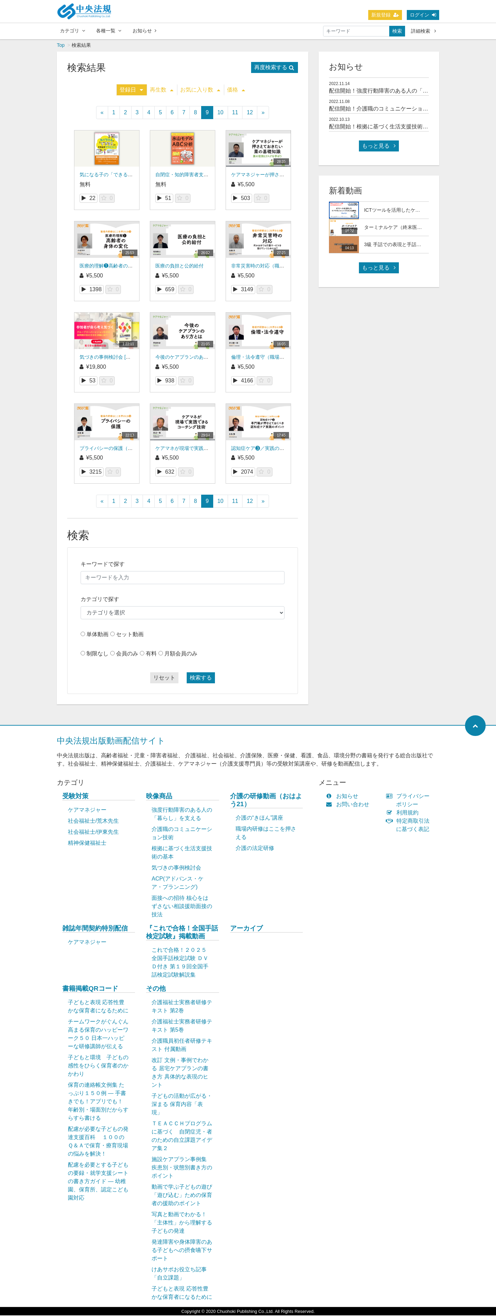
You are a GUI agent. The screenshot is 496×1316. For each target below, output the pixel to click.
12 (250, 113)
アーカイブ (246, 929)
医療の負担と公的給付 (179, 266)
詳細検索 (423, 31)
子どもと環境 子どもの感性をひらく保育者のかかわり (98, 1066)
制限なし (97, 654)
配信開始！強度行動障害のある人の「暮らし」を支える (398, 91)
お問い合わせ (349, 805)
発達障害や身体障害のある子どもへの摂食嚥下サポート (182, 1251)
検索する (201, 678)
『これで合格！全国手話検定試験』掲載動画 (182, 932)
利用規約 (403, 813)
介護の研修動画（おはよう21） (266, 800)
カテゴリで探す (100, 600)
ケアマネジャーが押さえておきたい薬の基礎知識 (284, 175)
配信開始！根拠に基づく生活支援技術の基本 (384, 127)
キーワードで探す (103, 565)
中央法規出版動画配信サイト (111, 741)
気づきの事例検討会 (176, 868)
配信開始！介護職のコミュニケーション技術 (384, 109)
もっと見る (379, 146)
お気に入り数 (200, 90)
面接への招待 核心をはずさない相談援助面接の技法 (182, 907)
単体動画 (97, 635)
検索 (397, 31)
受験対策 (75, 796)
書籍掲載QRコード (90, 989)
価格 (236, 90)
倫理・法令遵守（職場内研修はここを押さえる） (284, 357)
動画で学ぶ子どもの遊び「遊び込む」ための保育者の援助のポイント (182, 1196)
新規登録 (385, 15)
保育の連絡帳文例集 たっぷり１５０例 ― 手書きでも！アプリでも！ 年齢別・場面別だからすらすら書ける (98, 1102)
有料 (151, 654)
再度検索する (274, 68)
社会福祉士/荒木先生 (93, 821)
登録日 (131, 90)
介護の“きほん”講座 (259, 818)
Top (61, 46)
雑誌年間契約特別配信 (95, 929)
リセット (164, 678)
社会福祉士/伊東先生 (93, 832)
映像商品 (159, 796)
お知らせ (144, 30)
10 (220, 113)
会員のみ (127, 654)
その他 (156, 989)
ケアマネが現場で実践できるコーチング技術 (203, 449)
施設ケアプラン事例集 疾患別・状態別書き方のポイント (182, 1168)
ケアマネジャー (87, 810)
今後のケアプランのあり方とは (189, 357)
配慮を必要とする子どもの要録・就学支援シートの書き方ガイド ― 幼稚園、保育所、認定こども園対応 (98, 1181)
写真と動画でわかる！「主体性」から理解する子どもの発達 (182, 1223)
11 (235, 113)
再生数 (161, 90)
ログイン (423, 15)
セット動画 (130, 635)
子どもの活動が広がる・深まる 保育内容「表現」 (182, 1105)
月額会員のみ (180, 654)
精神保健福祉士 (87, 843)
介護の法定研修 (255, 849)
